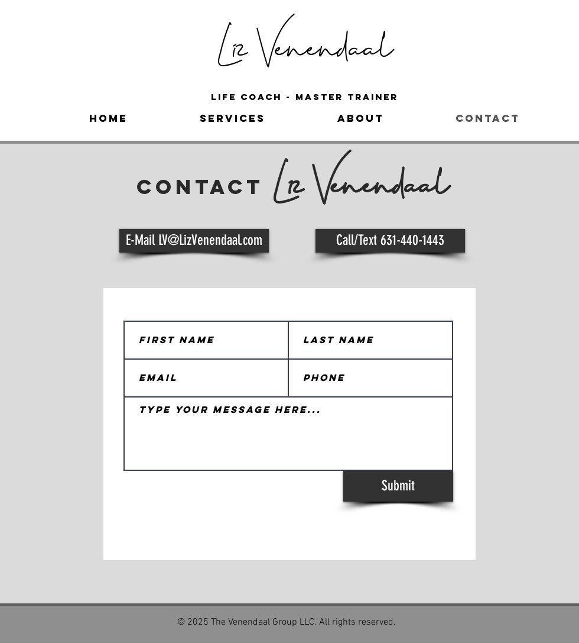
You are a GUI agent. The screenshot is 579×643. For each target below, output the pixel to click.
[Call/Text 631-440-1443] (390, 241)
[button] (232, 118)
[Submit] (398, 486)
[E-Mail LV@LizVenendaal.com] (194, 241)
